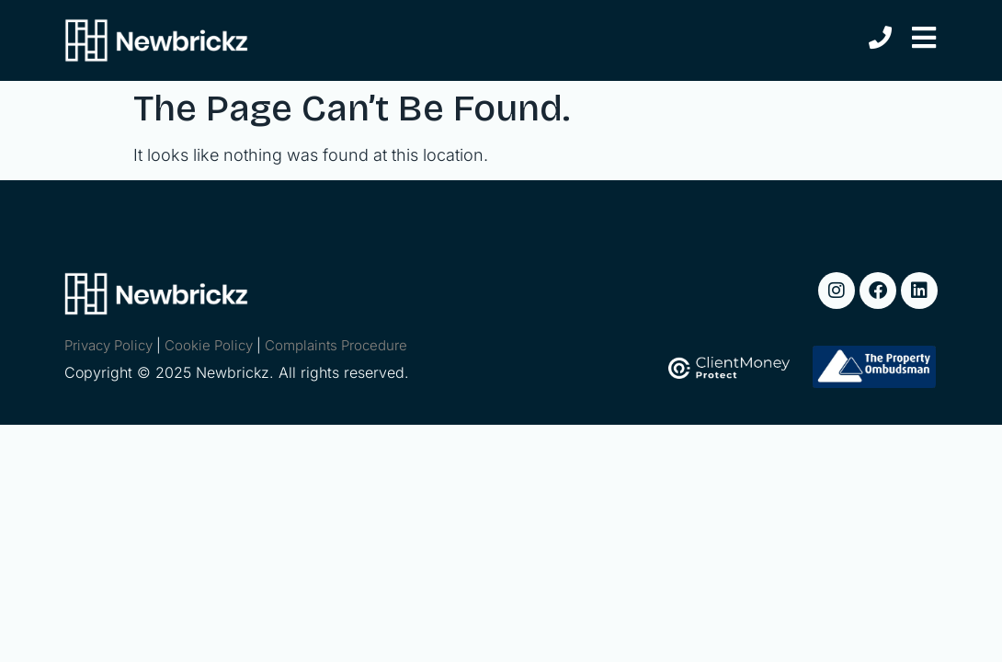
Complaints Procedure (336, 345)
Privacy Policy (108, 345)
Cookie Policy (209, 345)
